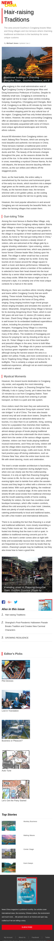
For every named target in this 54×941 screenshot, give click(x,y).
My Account (8, 937)
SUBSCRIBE (27, 927)
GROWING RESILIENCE (17, 638)
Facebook (35, 937)
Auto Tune (16, 761)
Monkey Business (30, 821)
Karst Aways (28, 863)
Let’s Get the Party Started (16, 791)
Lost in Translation (16, 701)
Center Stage (29, 849)
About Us (22, 937)
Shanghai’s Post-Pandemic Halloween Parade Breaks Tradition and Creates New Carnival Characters (26, 626)
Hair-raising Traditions (15, 615)
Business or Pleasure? (16, 731)
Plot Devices (16, 671)
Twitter (47, 937)
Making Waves (29, 835)
